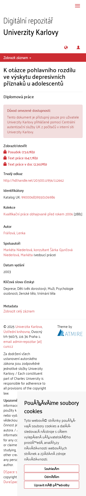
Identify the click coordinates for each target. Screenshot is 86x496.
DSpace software (15, 471)
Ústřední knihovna (16, 331)
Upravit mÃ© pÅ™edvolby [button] (51, 485)
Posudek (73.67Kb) (19, 152)
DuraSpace (11, 481)
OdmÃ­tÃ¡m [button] (51, 476)
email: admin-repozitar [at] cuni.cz (22, 343)
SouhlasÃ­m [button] (51, 468)
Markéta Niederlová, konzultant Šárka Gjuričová (38, 249)
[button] (66, 47)
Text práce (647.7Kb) (20, 157)
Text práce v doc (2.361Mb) (25, 164)
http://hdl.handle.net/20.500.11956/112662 (33, 180)
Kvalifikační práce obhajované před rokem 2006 (38, 214)
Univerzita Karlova (28, 326)
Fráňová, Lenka (14, 232)
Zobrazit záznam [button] (17, 57)
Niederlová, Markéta (18, 254)
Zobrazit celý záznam (19, 311)
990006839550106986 (38, 197)
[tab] (43, 197)
